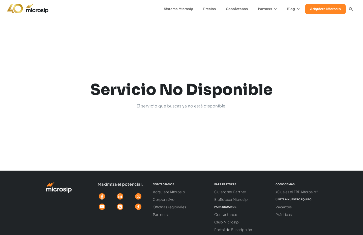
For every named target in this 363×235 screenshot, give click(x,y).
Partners (160, 214)
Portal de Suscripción (233, 229)
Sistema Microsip (178, 9)
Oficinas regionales (169, 207)
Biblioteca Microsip (231, 199)
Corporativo (163, 199)
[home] (25, 7)
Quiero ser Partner (230, 192)
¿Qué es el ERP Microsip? (297, 192)
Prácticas (284, 214)
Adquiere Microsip (325, 9)
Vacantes (284, 207)
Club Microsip (226, 222)
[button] (267, 9)
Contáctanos (237, 9)
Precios (209, 9)
